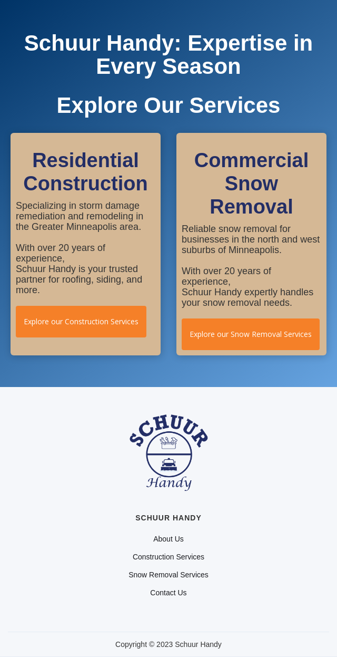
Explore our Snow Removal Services (251, 334)
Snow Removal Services (168, 575)
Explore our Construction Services (81, 321)
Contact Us (168, 592)
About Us (168, 539)
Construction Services (168, 557)
